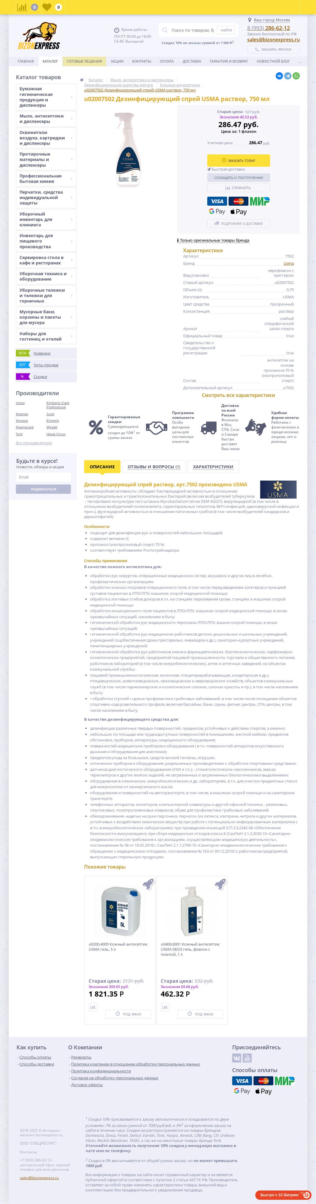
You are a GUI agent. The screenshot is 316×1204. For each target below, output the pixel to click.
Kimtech (53, 420)
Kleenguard (25, 427)
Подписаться (43, 489)
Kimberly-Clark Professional (58, 405)
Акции (117, 61)
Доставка (192, 61)
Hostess (22, 420)
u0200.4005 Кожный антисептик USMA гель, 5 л (118, 947)
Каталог (50, 61)
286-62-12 (268, 27)
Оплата (167, 61)
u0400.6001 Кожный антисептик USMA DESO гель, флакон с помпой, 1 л (190, 949)
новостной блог (273, 61)
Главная (26, 61)
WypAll (52, 427)
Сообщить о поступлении (238, 177)
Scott (50, 414)
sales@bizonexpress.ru (273, 39)
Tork (19, 434)
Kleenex (22, 414)
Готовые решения (84, 61)
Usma (20, 403)
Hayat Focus (56, 434)
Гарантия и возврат (229, 61)
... (300, 61)
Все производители (34, 443)
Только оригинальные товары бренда (213, 240)
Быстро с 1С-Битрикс (279, 1195)
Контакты (141, 61)
